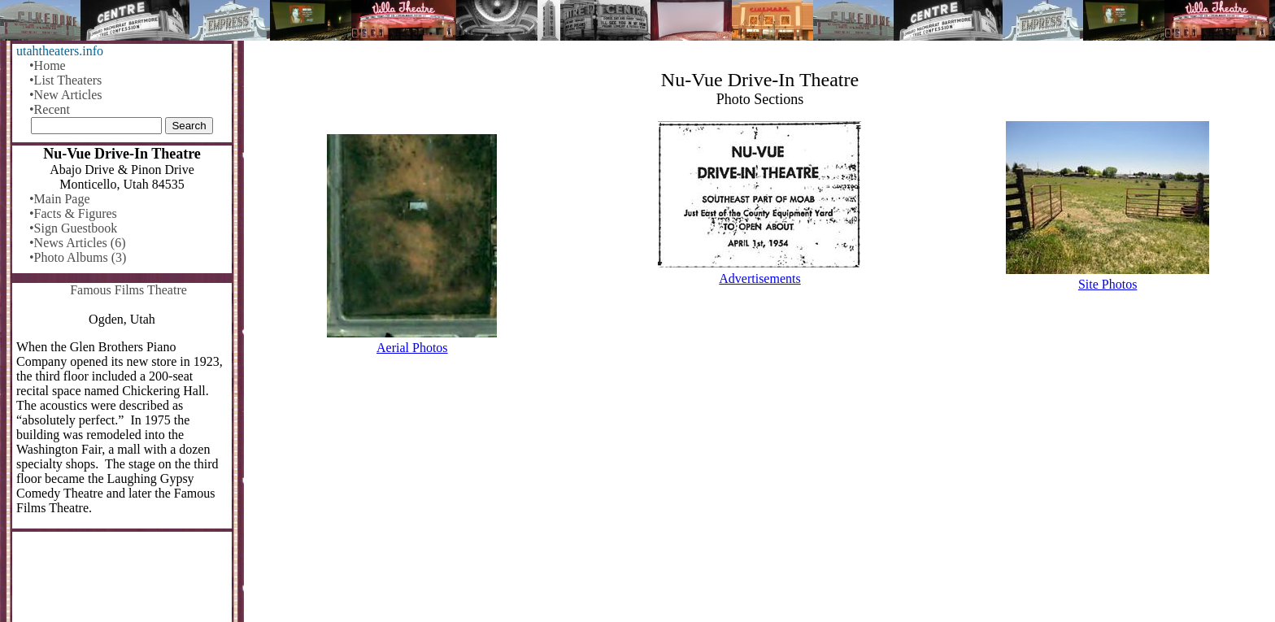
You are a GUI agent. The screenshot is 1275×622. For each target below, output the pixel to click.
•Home (47, 65)
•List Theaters (65, 80)
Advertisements (759, 278)
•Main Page (59, 199)
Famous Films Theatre (128, 290)
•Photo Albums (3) (77, 257)
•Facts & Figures (73, 213)
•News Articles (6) (77, 243)
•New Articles (65, 95)
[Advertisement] (760, 495)
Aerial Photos (412, 347)
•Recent (49, 109)
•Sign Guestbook (73, 228)
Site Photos (1107, 284)
